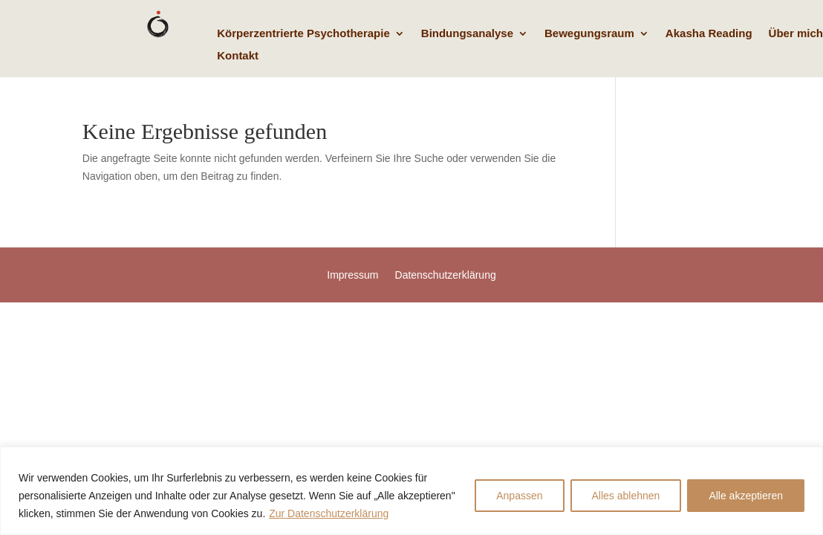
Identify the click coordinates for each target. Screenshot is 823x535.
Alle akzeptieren (746, 496)
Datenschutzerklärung (445, 275)
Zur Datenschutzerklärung (328, 513)
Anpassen (519, 496)
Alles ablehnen (626, 496)
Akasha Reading (709, 33)
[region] (411, 491)
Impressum (352, 275)
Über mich (796, 33)
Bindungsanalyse (467, 33)
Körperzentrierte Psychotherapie (303, 33)
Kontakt (237, 56)
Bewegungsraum (589, 33)
